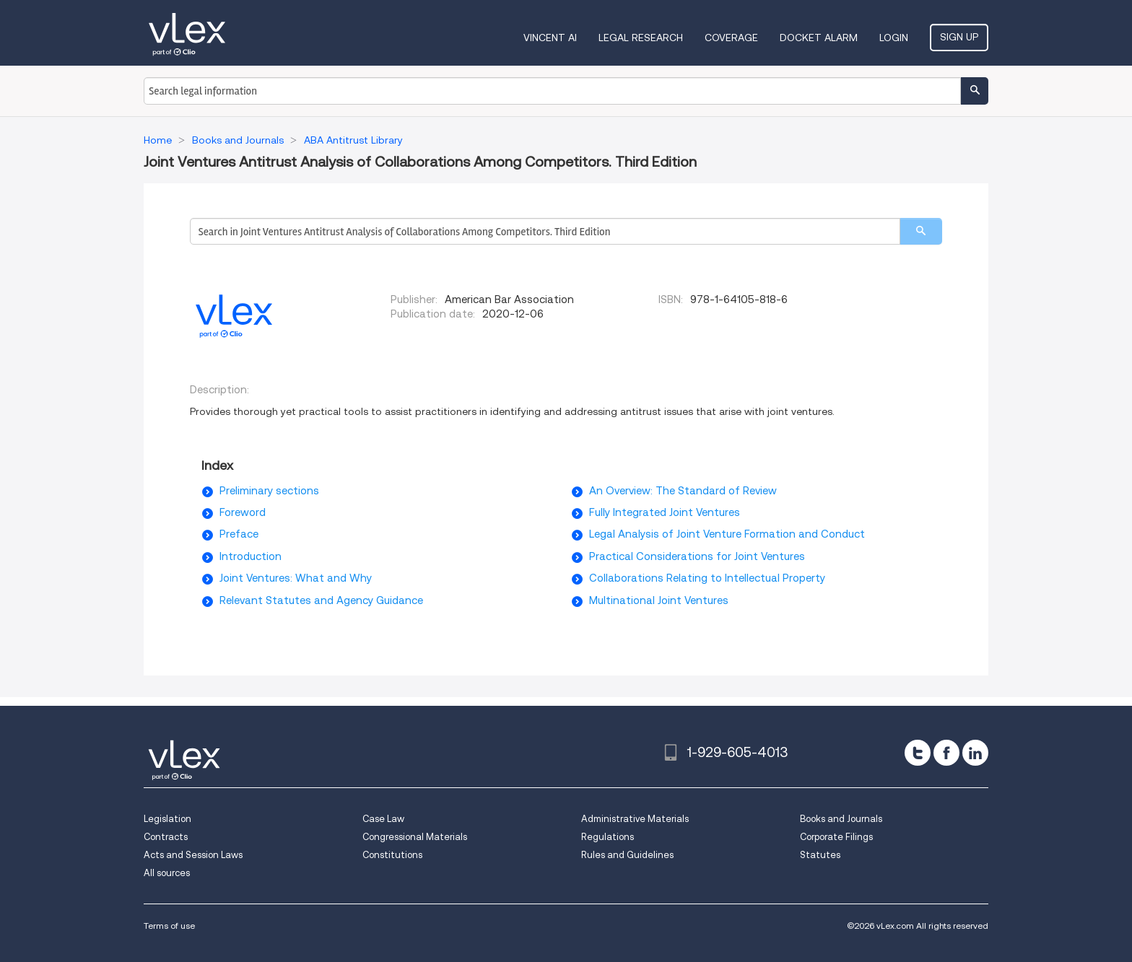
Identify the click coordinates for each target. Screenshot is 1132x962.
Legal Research (640, 37)
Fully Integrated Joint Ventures (664, 512)
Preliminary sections (269, 491)
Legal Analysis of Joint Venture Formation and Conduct (727, 534)
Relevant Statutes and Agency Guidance (321, 600)
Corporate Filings (836, 836)
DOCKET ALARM (819, 37)
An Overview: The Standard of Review (683, 491)
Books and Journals (841, 818)
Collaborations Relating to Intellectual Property (707, 578)
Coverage (731, 37)
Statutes (820, 854)
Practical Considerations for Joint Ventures (697, 556)
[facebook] (946, 753)
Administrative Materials (635, 818)
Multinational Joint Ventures (658, 600)
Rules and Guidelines (627, 854)
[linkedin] (975, 753)
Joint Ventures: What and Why (295, 578)
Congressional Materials (414, 836)
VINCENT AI (550, 37)
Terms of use (169, 925)
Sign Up (959, 37)
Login (893, 37)
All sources (167, 872)
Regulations (607, 836)
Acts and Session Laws (193, 854)
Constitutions (392, 854)
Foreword (242, 512)
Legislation (167, 818)
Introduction (250, 556)
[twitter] (918, 753)
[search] (921, 231)
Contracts (166, 836)
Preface (238, 534)
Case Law (383, 818)
